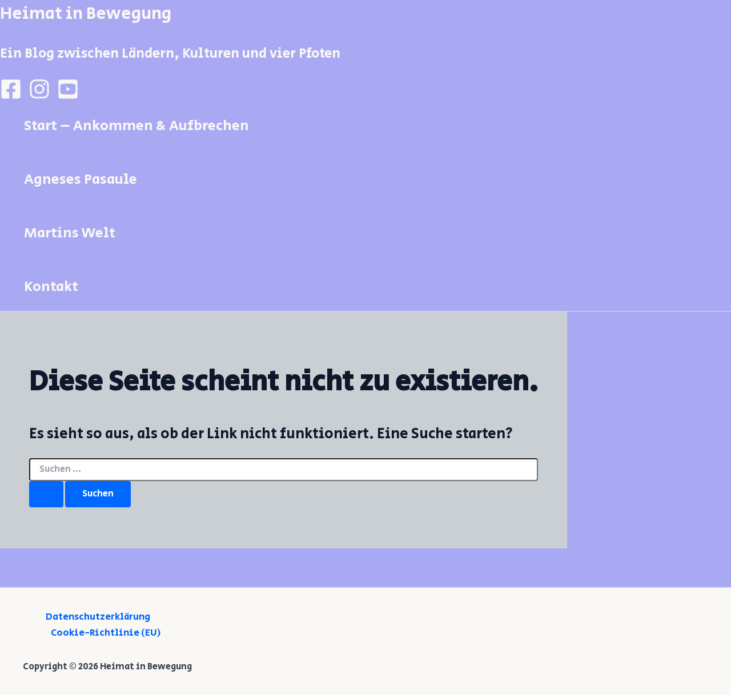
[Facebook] (11, 97)
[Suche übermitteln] (46, 494)
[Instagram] (39, 97)
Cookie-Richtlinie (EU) (106, 633)
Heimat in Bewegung (85, 13)
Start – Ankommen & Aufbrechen (136, 125)
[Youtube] (68, 97)
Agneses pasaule (80, 179)
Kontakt (51, 286)
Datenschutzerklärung (98, 617)
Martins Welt (69, 233)
